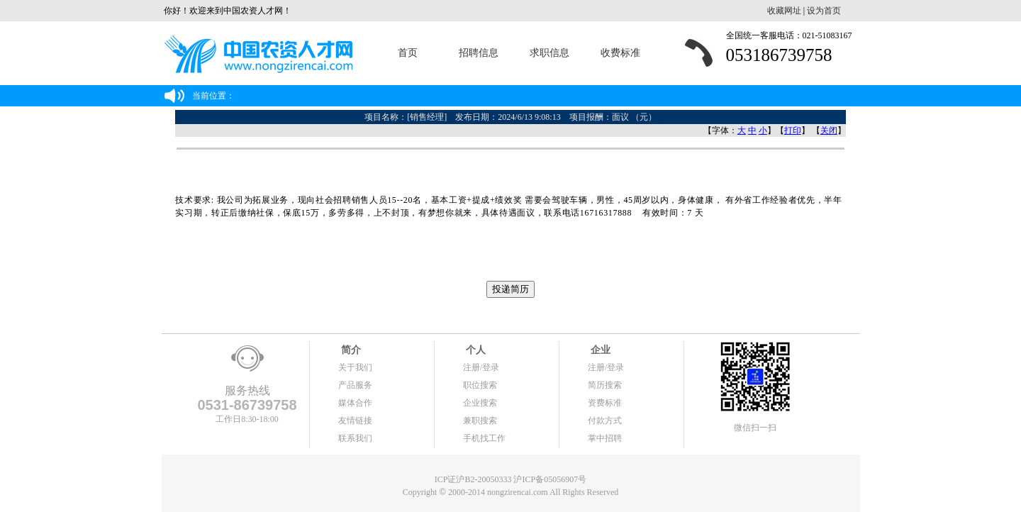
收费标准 (620, 53)
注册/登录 (481, 367)
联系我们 (355, 438)
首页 (408, 53)
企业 (599, 350)
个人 (474, 350)
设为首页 (824, 11)
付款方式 (605, 420)
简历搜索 (605, 385)
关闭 (828, 130)
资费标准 (605, 403)
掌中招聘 (605, 438)
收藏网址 (784, 11)
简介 (349, 350)
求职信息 (549, 53)
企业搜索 (480, 403)
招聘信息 (478, 53)
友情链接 (355, 420)
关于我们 (355, 367)
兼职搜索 (480, 420)
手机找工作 (484, 438)
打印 (792, 130)
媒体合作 (355, 403)
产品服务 (355, 385)
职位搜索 (480, 385)
